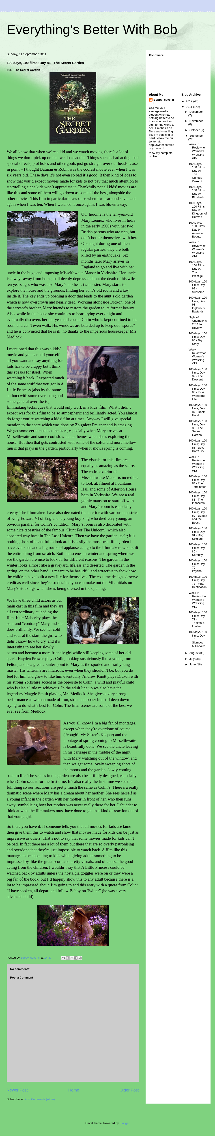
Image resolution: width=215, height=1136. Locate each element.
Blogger (124, 1123)
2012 (189, 101)
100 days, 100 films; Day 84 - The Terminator (198, 481)
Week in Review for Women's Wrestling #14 (197, 249)
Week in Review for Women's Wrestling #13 (197, 356)
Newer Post (17, 1090)
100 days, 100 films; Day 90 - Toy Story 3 (198, 339)
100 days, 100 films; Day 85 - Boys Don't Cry (198, 446)
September (196, 135)
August (194, 653)
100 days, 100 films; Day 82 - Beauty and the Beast (198, 515)
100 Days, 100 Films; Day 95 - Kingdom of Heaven (198, 210)
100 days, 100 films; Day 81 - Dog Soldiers (198, 533)
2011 (189, 106)
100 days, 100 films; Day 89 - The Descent (198, 374)
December (196, 111)
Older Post (129, 1090)
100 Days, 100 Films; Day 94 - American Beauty (197, 229)
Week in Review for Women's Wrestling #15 (197, 151)
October (195, 130)
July (192, 658)
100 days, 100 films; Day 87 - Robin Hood (198, 410)
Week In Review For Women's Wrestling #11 (198, 599)
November (196, 121)
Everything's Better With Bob (92, 29)
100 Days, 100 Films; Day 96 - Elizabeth (197, 192)
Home (73, 1090)
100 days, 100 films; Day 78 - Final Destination (198, 582)
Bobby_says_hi (163, 101)
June (193, 664)
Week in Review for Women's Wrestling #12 (197, 463)
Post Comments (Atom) (40, 1099)
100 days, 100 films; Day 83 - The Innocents (198, 498)
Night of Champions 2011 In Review (198, 322)
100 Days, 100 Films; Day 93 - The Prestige (197, 268)
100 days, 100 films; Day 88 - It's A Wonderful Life (198, 392)
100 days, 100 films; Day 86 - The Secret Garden (198, 428)
